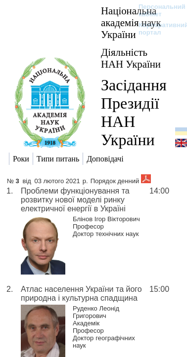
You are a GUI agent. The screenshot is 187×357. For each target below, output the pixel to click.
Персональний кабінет (157, 10)
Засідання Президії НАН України (134, 112)
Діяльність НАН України (131, 58)
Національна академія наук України (131, 22)
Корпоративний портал (157, 28)
